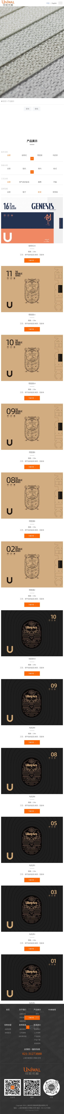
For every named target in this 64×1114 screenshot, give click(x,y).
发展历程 (23, 1021)
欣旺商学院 (23, 1036)
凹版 (55, 575)
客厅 (24, 585)
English (54, 3)
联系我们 (37, 1025)
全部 (9, 548)
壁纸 (36, 109)
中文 (48, 3)
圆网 (39, 575)
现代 (24, 562)
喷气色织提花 (24, 575)
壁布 (27, 109)
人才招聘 (37, 1033)
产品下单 (37, 1040)
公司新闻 (23, 1033)
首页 (3, 101)
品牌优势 (8, 1029)
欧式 (55, 562)
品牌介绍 (23, 1014)
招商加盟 (7, 1025)
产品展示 (11, 101)
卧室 (39, 585)
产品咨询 (37, 1036)
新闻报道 (22, 1025)
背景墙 (55, 585)
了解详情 (31, 654)
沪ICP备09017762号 (32, 1110)
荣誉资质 (23, 1017)
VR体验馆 (52, 1010)
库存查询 (37, 1043)
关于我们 (22, 1010)
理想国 (39, 548)
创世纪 (24, 548)
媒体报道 (23, 1029)
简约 (39, 562)
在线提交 (8, 1033)
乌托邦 (55, 548)
